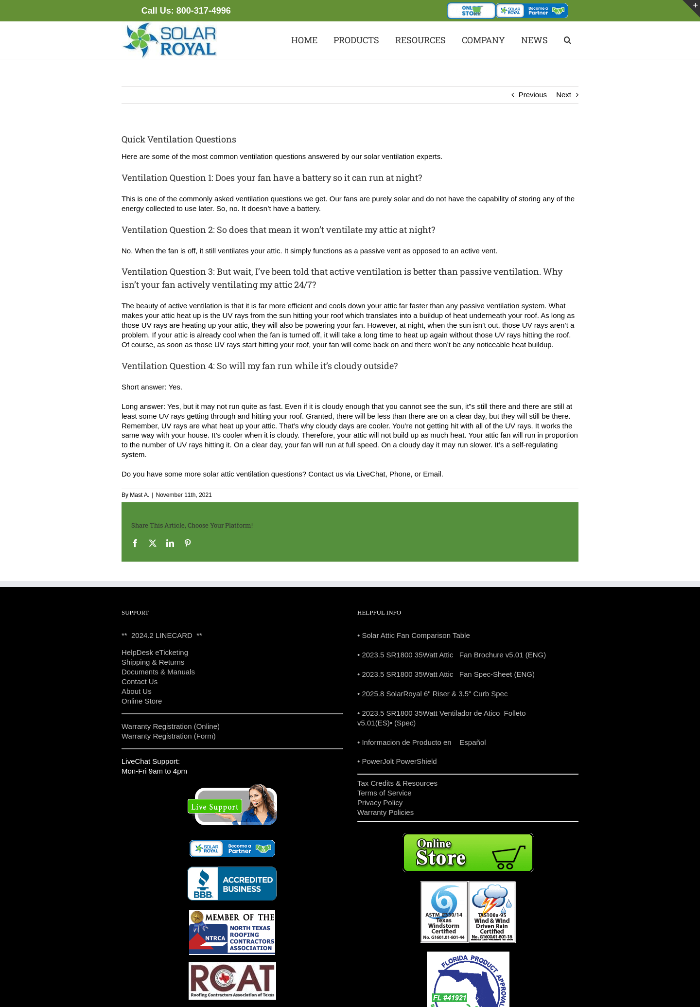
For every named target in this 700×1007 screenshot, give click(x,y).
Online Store (142, 701)
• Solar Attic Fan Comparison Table (413, 635)
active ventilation (195, 305)
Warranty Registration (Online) (171, 726)
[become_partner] (532, 7)
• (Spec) (403, 723)
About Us (137, 691)
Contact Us (140, 681)
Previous (533, 94)
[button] (566, 40)
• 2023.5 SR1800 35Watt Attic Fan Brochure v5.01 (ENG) (451, 655)
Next (563, 94)
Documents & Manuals (158, 672)
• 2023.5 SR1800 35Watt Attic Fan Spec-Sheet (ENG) (446, 674)
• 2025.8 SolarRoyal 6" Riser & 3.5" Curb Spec (432, 693)
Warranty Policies (385, 812)
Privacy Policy (379, 802)
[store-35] (471, 6)
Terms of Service (384, 793)
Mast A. (139, 495)
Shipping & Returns (153, 662)
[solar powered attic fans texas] (170, 25)
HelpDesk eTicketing (155, 652)
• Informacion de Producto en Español (421, 742)
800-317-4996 (203, 11)
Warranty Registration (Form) (169, 736)
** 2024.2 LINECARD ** (162, 635)
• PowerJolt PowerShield (397, 761)
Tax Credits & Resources (397, 783)
